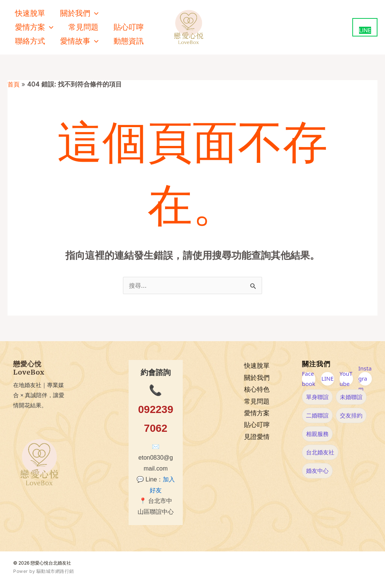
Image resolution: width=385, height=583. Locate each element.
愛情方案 (257, 413)
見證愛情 (257, 437)
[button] (94, 13)
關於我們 (257, 377)
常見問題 (83, 27)
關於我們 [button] (79, 13)
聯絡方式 (30, 41)
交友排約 (351, 415)
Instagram (364, 379)
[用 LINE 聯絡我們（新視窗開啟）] (364, 27)
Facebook (308, 379)
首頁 (14, 84)
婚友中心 (317, 470)
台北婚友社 (320, 452)
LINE (327, 378)
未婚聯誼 (351, 397)
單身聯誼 (317, 397)
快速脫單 (30, 13)
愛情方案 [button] (34, 27)
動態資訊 (129, 41)
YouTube (346, 379)
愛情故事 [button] (79, 41)
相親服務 (317, 433)
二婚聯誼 (317, 415)
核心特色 (257, 389)
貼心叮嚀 (129, 27)
